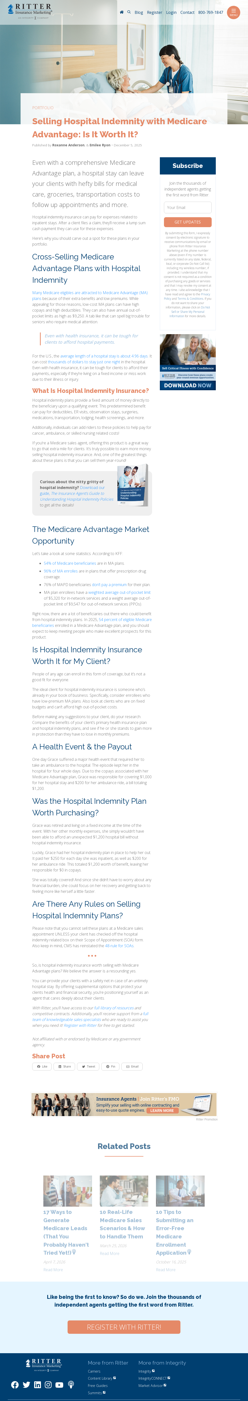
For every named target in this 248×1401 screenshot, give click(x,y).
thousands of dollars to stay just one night (84, 362)
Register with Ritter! (124, 1327)
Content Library (102, 1378)
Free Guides (98, 1385)
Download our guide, (76, 493)
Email (132, 1066)
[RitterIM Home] (122, 13)
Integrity (147, 1371)
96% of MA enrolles (61, 571)
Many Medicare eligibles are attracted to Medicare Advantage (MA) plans (90, 295)
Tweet (88, 1066)
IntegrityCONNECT (154, 1378)
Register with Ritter (80, 1025)
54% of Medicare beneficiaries (70, 563)
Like (42, 1066)
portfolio (43, 107)
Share (65, 1066)
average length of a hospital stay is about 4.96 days (104, 356)
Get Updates (188, 222)
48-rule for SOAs (119, 945)
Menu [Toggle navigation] (233, 12)
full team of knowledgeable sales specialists (90, 1016)
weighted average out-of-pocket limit (119, 592)
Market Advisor (152, 1385)
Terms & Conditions (190, 299)
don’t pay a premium (109, 584)
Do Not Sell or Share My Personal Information (190, 311)
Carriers (94, 1371)
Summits (96, 1393)
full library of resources (113, 1008)
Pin (110, 1066)
